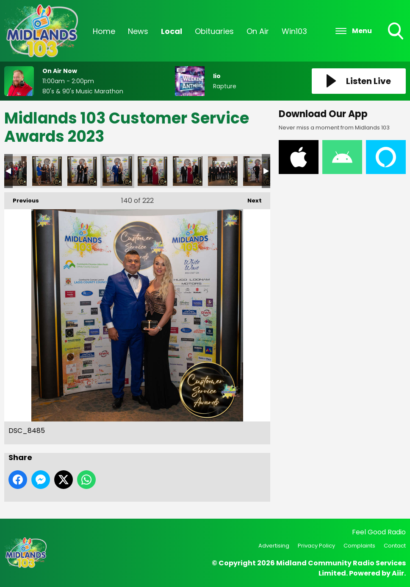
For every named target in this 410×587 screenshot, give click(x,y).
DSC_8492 (187, 171)
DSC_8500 (258, 171)
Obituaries (214, 31)
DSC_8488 (152, 171)
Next (250, 198)
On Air (258, 31)
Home (104, 31)
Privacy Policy (316, 546)
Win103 (294, 31)
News (138, 31)
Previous (21, 198)
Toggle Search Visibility (396, 31)
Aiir (398, 573)
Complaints (359, 546)
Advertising (273, 546)
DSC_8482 (82, 171)
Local (171, 31)
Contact (395, 546)
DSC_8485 (117, 171)
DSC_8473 (47, 171)
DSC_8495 (223, 171)
